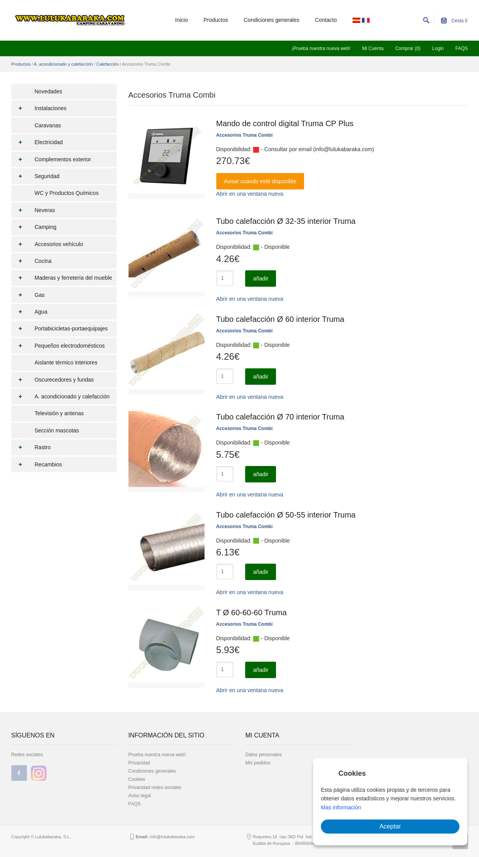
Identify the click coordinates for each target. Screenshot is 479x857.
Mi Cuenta (373, 48)
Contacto (326, 20)
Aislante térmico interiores (66, 362)
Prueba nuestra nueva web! (157, 754)
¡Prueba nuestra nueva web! (321, 48)
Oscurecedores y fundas (52, 379)
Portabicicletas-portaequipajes (59, 328)
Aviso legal (139, 795)
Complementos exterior (51, 159)
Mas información (341, 807)
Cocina (31, 261)
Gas (28, 295)
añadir (260, 278)
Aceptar (390, 826)
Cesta (454, 20)
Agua (29, 312)
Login (437, 48)
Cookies (136, 779)
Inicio (181, 20)
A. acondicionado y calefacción (63, 64)
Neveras (33, 210)
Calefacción (107, 64)
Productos (215, 20)
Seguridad (35, 176)
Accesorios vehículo (47, 244)
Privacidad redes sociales (155, 787)
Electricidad (37, 142)
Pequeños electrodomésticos (58, 346)
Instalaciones (39, 108)
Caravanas (48, 125)
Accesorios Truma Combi (244, 135)
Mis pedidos (258, 763)
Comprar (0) (407, 48)
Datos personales (264, 754)
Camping (34, 227)
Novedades (48, 91)
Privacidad (139, 763)
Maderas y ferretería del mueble (61, 278)
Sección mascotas (57, 430)
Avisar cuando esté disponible (260, 181)
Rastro (31, 447)
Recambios (36, 464)
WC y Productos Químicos (67, 193)
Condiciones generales (271, 20)
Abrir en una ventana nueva (249, 194)
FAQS (461, 48)
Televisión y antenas (59, 413)
